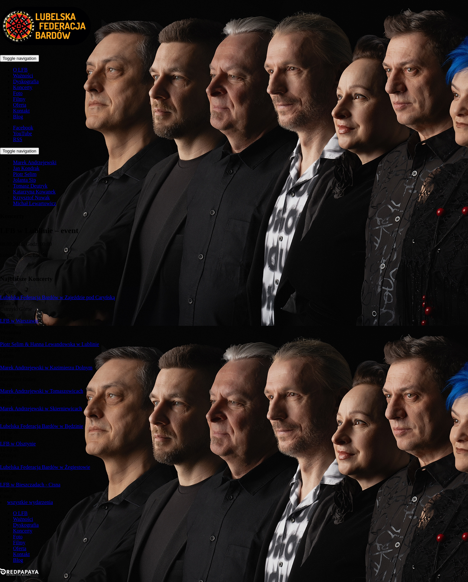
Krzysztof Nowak (31, 197)
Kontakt (21, 110)
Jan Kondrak (26, 168)
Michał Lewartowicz (34, 203)
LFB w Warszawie (19, 321)
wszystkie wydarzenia (30, 502)
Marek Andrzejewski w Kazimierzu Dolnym (46, 367)
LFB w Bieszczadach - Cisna (30, 484)
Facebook (23, 127)
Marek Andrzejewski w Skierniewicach (41, 408)
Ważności (23, 75)
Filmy (19, 99)
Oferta (19, 105)
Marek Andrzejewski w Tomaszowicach (41, 391)
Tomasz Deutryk (30, 186)
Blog (18, 116)
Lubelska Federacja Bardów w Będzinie (41, 426)
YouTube (22, 133)
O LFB (20, 70)
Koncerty (22, 87)
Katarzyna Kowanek (34, 191)
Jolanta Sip (24, 180)
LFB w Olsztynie (18, 443)
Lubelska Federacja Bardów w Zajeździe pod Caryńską (57, 297)
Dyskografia (26, 81)
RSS (17, 139)
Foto (17, 93)
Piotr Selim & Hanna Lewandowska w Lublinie (49, 344)
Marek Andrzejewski (35, 162)
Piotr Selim (24, 174)
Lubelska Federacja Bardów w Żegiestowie (45, 467)
